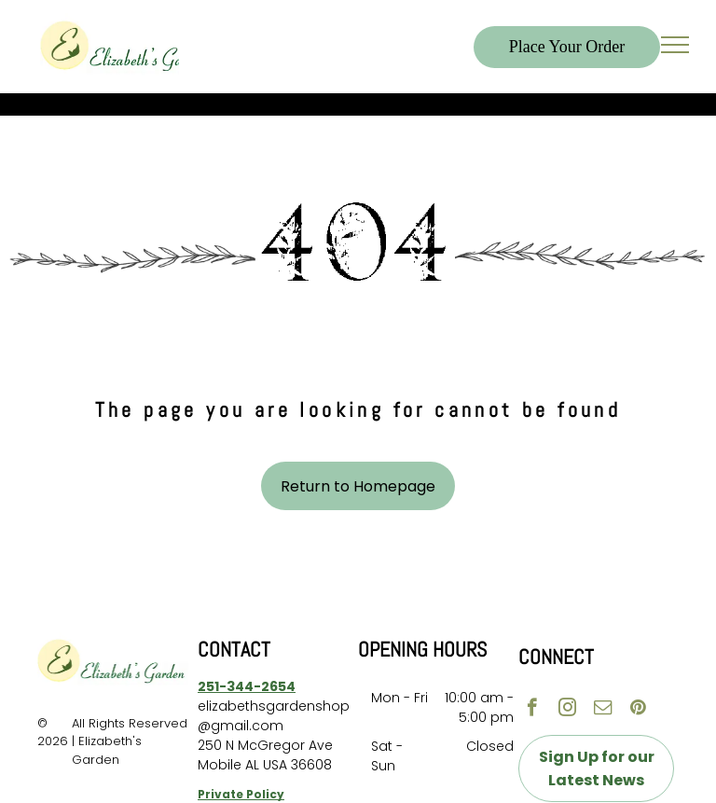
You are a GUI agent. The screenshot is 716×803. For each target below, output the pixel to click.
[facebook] (531, 710)
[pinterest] (638, 710)
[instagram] (567, 710)
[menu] (675, 45)
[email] (602, 710)
